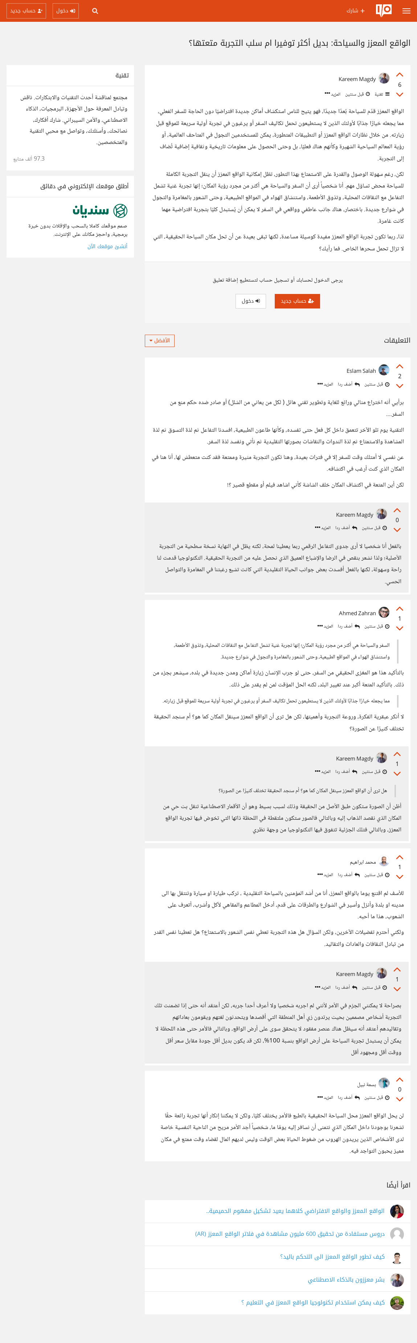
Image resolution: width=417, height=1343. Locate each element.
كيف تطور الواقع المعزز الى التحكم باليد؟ (332, 1269)
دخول (251, 301)
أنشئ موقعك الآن (107, 246)
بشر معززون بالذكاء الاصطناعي (346, 1292)
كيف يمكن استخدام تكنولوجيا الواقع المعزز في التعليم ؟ (313, 1315)
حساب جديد (297, 301)
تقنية (381, 94)
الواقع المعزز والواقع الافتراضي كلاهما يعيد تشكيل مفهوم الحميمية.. (295, 1223)
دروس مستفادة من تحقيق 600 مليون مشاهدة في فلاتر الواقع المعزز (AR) (290, 1246)
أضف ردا (349, 384)
